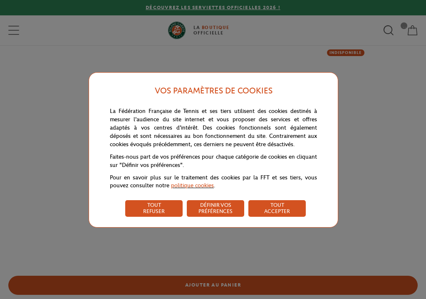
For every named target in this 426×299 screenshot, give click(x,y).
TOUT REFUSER (154, 208)
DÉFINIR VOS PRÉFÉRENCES (215, 208)
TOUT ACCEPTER (277, 208)
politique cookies (192, 185)
